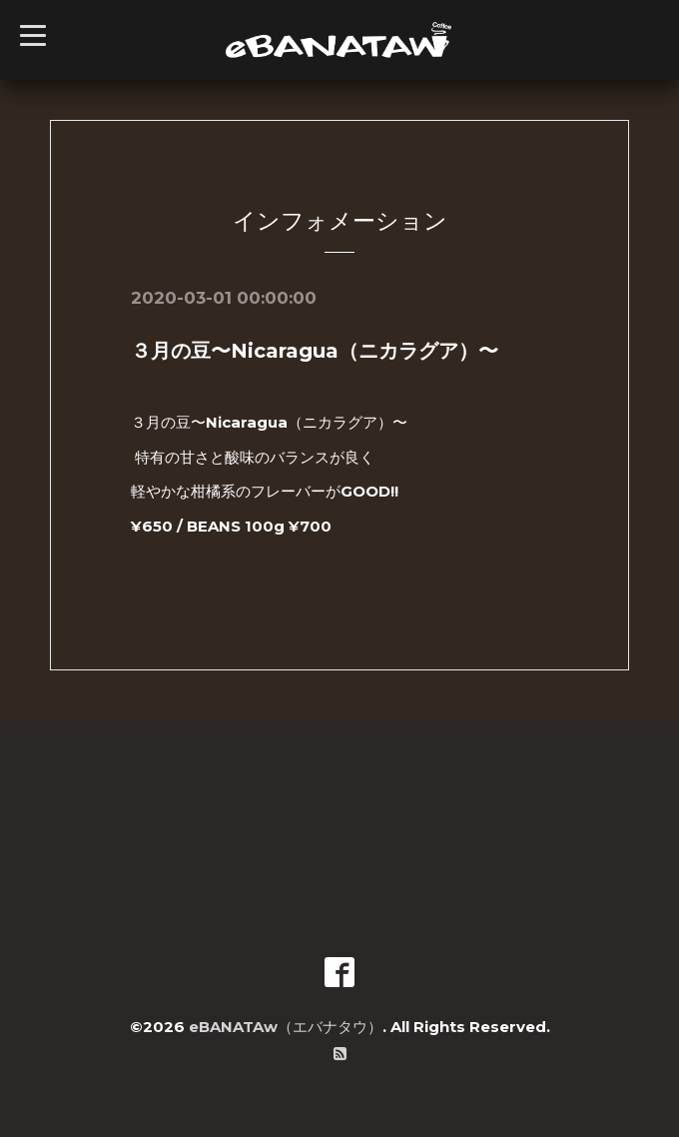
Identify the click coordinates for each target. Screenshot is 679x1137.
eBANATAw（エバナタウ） (285, 1026)
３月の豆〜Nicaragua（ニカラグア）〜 (314, 351)
